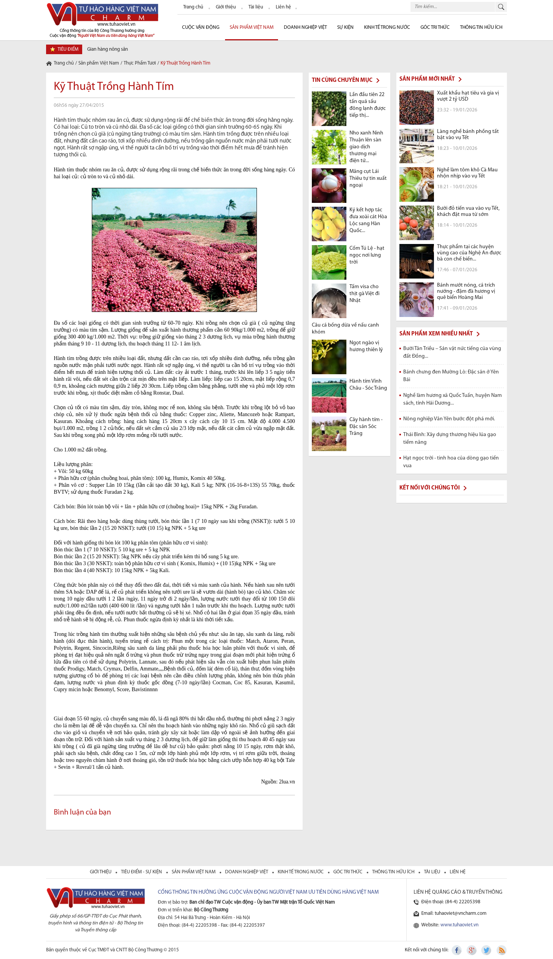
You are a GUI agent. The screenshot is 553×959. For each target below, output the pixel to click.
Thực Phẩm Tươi (140, 63)
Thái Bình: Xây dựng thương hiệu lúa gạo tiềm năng (449, 438)
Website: (449, 924)
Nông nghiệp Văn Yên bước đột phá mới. (449, 419)
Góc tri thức (348, 871)
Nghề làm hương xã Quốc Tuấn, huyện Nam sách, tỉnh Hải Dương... (452, 399)
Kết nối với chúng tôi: (427, 949)
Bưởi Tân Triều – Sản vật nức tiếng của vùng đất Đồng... (452, 352)
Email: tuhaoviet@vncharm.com (454, 913)
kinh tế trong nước (301, 871)
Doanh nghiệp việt (247, 871)
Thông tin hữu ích (481, 27)
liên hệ (457, 871)
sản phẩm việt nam (194, 871)
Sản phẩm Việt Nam (251, 27)
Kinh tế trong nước (387, 27)
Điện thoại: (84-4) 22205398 (450, 901)
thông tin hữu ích (394, 871)
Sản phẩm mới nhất (427, 79)
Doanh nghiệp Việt (305, 27)
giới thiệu (101, 871)
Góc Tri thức (435, 27)
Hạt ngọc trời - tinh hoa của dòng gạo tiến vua (451, 462)
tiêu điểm (68, 49)
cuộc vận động (200, 27)
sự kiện (345, 27)
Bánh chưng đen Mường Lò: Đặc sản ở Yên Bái (451, 376)
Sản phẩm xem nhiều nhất (436, 334)
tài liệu (432, 871)
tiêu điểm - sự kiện (142, 871)
